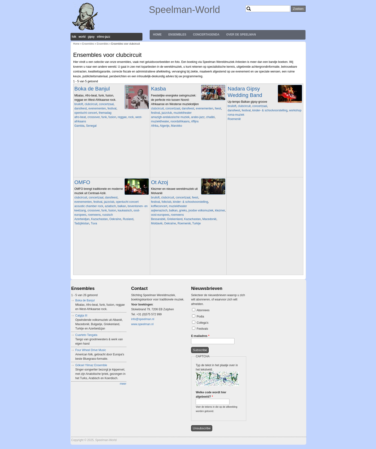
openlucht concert (85, 112)
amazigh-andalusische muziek (170, 117)
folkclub (166, 202)
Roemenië (234, 119)
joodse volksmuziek (200, 210)
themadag (105, 112)
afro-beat (80, 117)
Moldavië (157, 223)
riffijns (195, 121)
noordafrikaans (179, 121)
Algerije (164, 125)
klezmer (220, 210)
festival (111, 108)
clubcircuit (91, 104)
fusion (112, 117)
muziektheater (183, 112)
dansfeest (80, 108)
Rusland (128, 219)
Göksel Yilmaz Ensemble (91, 365)
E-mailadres (200, 336)
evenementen (97, 108)
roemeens (94, 214)
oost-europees (160, 214)
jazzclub (167, 112)
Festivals (202, 328)
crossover (94, 117)
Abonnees (203, 310)
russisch (107, 214)
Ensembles (177, 34)
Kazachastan (99, 219)
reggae (122, 117)
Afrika (155, 125)
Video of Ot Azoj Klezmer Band (184, 250)
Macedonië (209, 219)
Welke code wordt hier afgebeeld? (211, 394)
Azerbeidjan (81, 219)
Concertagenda (206, 34)
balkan (122, 206)
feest (218, 108)
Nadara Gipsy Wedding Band (245, 92)
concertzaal (106, 104)
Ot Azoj (159, 182)
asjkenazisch (159, 210)
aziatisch (110, 206)
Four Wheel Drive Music (90, 350)
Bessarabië (158, 219)
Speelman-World (184, 9)
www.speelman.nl (142, 324)
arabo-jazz (198, 117)
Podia (200, 316)
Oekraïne (115, 219)
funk (104, 117)
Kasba (158, 89)
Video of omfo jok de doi (107, 250)
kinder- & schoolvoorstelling (270, 110)
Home (157, 34)
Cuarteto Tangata (86, 335)
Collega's (202, 322)
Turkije (196, 223)
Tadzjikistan (81, 223)
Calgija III (81, 315)
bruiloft (78, 104)
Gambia (79, 125)
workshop (295, 110)
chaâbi (210, 117)
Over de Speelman (241, 34)
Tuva (94, 223)
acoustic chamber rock (88, 206)
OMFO (82, 182)
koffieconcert (159, 206)
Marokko (176, 125)
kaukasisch (125, 210)
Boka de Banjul (92, 89)
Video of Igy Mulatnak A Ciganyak (261, 145)
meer (123, 383)
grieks (183, 210)
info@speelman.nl (142, 319)
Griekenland (174, 219)
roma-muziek (236, 114)
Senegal (91, 125)
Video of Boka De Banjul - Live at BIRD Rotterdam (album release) (107, 152)
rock (131, 117)
